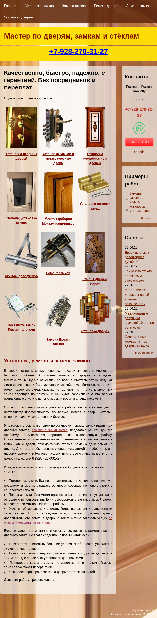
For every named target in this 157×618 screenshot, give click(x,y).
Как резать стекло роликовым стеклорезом (138, 275)
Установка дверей (18, 17)
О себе (139, 152)
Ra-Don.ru (149, 614)
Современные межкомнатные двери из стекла (137, 341)
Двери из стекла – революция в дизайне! (138, 257)
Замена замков (138, 6)
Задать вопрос (139, 141)
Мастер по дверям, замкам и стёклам (71, 36)
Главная (10, 6)
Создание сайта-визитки (126, 614)
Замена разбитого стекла (136, 197)
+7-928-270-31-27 (78, 51)
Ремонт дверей (106, 6)
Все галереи (147, 218)
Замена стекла (74, 6)
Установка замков (39, 6)
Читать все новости (144, 353)
